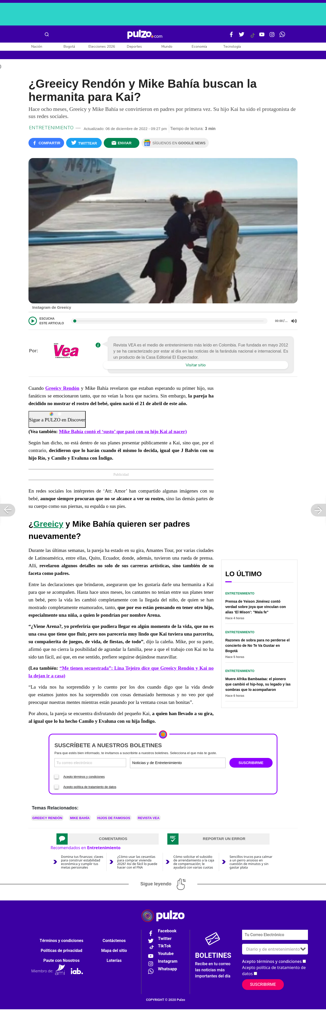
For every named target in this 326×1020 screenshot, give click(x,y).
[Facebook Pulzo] (231, 36)
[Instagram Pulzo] (272, 36)
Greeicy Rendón (62, 399)
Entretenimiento (51, 138)
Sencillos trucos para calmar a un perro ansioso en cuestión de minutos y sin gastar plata (251, 872)
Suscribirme (263, 995)
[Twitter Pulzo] (242, 36)
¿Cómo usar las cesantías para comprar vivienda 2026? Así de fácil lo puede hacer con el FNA (137, 872)
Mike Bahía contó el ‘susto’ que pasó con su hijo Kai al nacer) (123, 442)
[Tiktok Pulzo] (252, 37)
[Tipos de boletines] (201, 773)
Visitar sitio (196, 376)
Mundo (166, 46)
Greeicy (48, 534)
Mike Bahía (80, 828)
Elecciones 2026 (101, 46)
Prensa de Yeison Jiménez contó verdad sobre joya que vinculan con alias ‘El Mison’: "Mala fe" (255, 617)
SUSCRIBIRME (251, 773)
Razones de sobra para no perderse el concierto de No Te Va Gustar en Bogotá (257, 656)
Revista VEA (148, 828)
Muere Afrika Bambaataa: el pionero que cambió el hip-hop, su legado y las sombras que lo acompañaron (258, 695)
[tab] (107, 849)
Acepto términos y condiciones (84, 787)
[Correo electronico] (90, 773)
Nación (36, 46)
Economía (199, 46)
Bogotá (69, 46)
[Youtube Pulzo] (262, 36)
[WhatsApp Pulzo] (282, 36)
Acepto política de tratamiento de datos (89, 797)
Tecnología (232, 46)
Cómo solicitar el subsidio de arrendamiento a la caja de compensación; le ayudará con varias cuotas (193, 872)
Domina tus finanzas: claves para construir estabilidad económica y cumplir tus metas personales (82, 872)
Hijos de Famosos (113, 828)
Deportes (134, 46)
